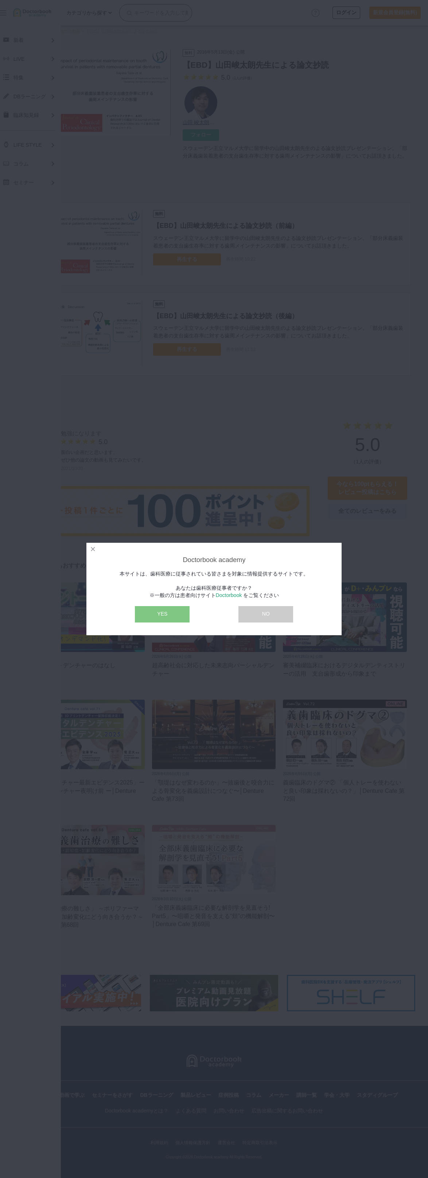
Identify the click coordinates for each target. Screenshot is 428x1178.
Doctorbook (229, 595)
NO (266, 614)
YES (162, 614)
